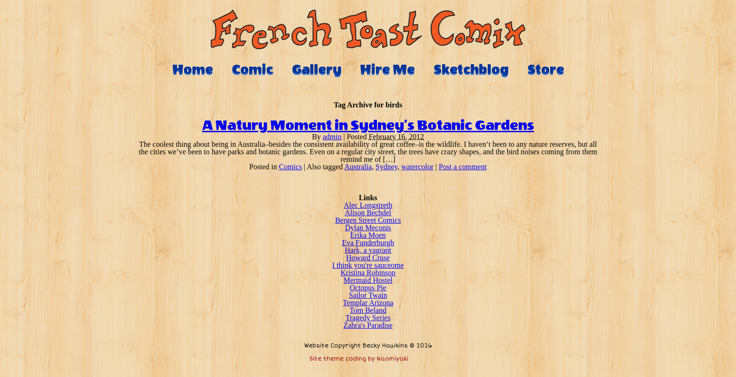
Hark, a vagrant (368, 250)
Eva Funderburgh (368, 243)
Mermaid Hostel (368, 280)
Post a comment (463, 167)
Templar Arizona (368, 303)
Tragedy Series (368, 318)
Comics (290, 167)
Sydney (387, 167)
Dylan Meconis (368, 228)
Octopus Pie (368, 288)
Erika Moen (368, 235)
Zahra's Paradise (368, 325)
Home (192, 69)
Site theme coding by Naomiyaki (358, 358)
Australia (358, 167)
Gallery (316, 69)
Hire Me (387, 69)
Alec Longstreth (368, 205)
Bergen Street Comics (368, 220)
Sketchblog (471, 69)
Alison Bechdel (368, 213)
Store (546, 69)
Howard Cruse (368, 258)
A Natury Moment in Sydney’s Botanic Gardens (368, 126)
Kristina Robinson (368, 273)
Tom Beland (368, 310)
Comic (252, 69)
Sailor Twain (368, 295)
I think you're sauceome (368, 265)
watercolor (417, 167)
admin (332, 137)
